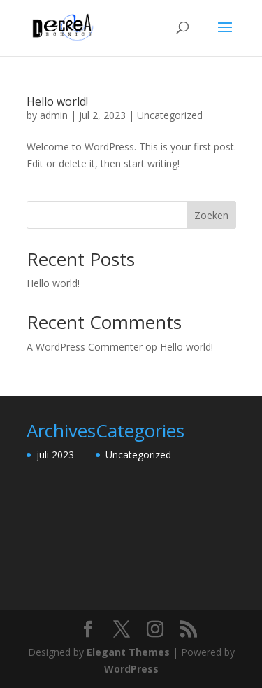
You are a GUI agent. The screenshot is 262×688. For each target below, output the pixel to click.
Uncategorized (170, 115)
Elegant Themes (128, 652)
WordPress (131, 668)
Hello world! (57, 101)
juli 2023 (55, 454)
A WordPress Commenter (85, 346)
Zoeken (211, 215)
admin (54, 115)
